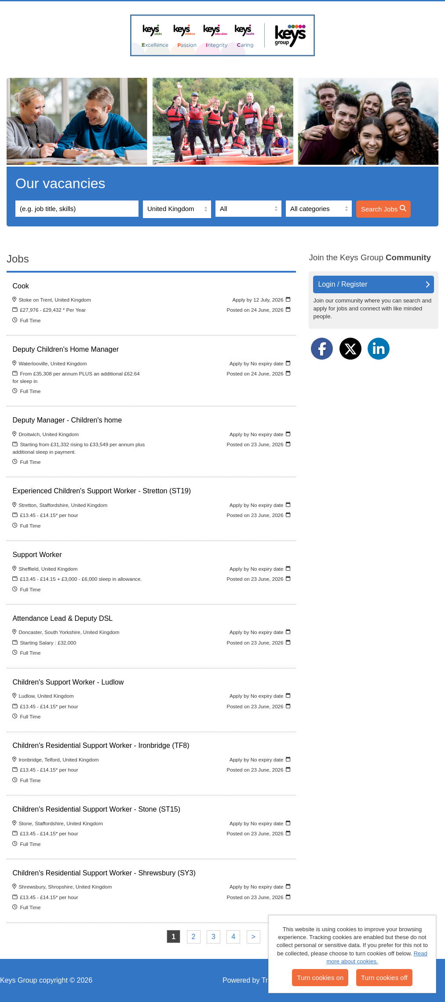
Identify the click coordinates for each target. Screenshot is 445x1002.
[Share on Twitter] (350, 349)
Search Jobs (383, 209)
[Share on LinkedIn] (379, 349)
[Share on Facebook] (322, 349)
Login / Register (374, 284)
